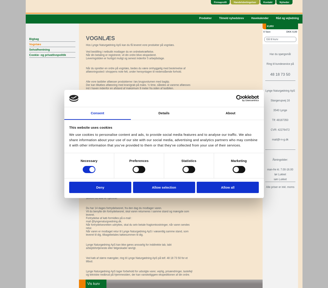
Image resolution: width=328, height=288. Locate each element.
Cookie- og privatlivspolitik (47, 55)
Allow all (228, 187)
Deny (100, 187)
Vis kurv (93, 284)
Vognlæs (35, 44)
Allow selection (164, 187)
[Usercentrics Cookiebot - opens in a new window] (239, 98)
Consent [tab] (97, 113)
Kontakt (268, 2)
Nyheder (284, 2)
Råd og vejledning (287, 18)
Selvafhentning (39, 49)
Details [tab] (164, 113)
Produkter (205, 18)
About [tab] (231, 113)
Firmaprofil (220, 2)
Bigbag (34, 39)
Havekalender (260, 18)
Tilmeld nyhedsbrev (231, 18)
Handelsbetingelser (245, 2)
